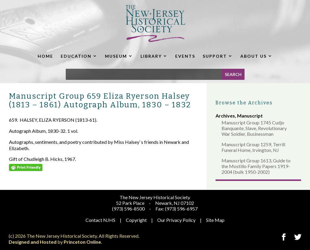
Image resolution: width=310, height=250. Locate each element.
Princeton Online (82, 242)
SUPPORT (215, 56)
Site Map (215, 220)
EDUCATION (76, 56)
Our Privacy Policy (176, 220)
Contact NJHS (100, 220)
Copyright (136, 220)
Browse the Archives (244, 103)
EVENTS (185, 56)
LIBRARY (151, 56)
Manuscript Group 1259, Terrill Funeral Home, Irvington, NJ (253, 147)
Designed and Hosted (32, 242)
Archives (225, 115)
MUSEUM (116, 56)
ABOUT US (253, 56)
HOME (45, 56)
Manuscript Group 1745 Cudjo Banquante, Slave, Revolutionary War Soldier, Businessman (254, 128)
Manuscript (250, 115)
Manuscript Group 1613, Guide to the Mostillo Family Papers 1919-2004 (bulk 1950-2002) (256, 166)
